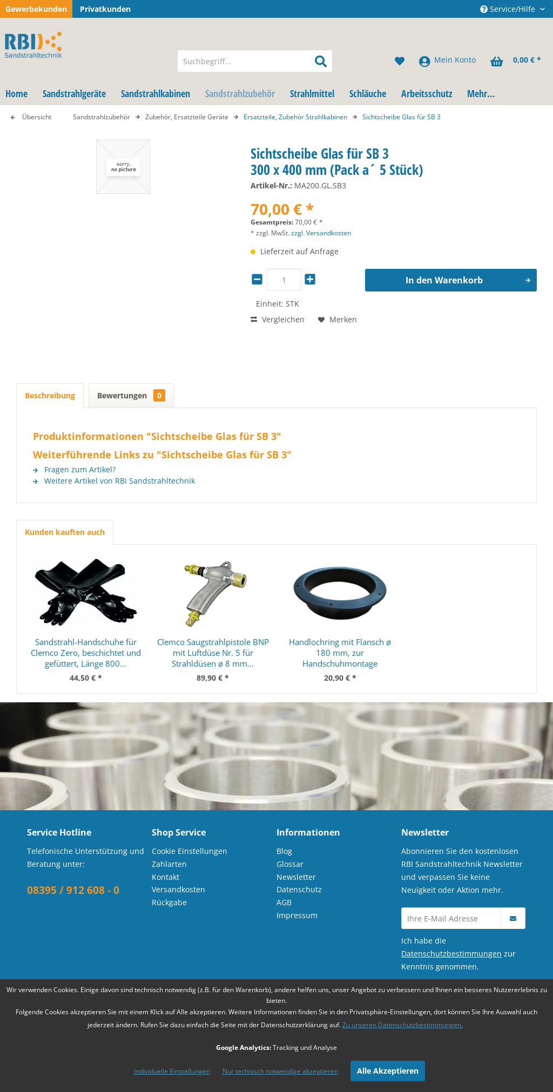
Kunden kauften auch (65, 532)
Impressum (297, 915)
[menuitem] (255, 61)
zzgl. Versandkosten (321, 233)
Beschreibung (50, 395)
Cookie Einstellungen (189, 851)
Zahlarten (169, 864)
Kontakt (165, 877)
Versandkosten (178, 889)
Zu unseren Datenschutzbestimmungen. (402, 1024)
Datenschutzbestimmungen (451, 953)
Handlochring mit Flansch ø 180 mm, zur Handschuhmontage (340, 652)
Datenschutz (299, 889)
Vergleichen (278, 319)
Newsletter (296, 877)
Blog (284, 851)
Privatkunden (105, 9)
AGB (284, 902)
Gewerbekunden (36, 9)
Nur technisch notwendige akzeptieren (280, 1071)
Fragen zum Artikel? (74, 469)
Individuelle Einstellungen (172, 1071)
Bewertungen (131, 395)
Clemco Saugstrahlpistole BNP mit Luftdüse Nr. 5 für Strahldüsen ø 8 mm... (213, 652)
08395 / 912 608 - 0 (73, 890)
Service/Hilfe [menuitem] (508, 9)
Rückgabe (169, 902)
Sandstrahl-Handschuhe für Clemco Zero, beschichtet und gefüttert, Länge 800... (86, 652)
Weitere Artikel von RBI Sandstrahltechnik (114, 481)
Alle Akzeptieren (388, 1071)
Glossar (290, 864)
